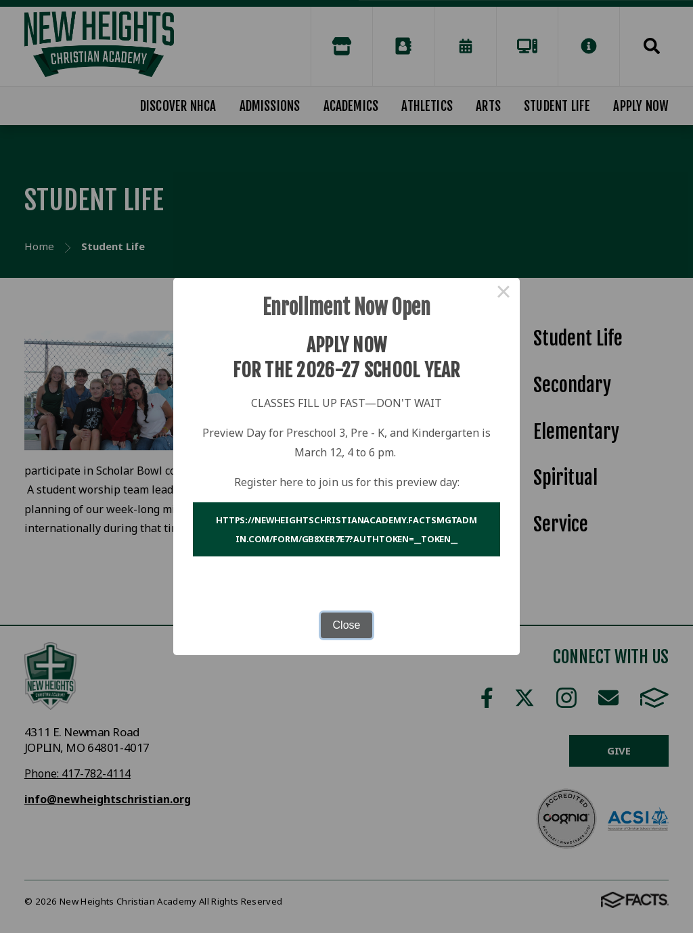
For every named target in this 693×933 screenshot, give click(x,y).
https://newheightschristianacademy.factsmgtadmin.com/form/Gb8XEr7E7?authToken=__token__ (346, 529)
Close (347, 625)
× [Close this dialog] (503, 294)
